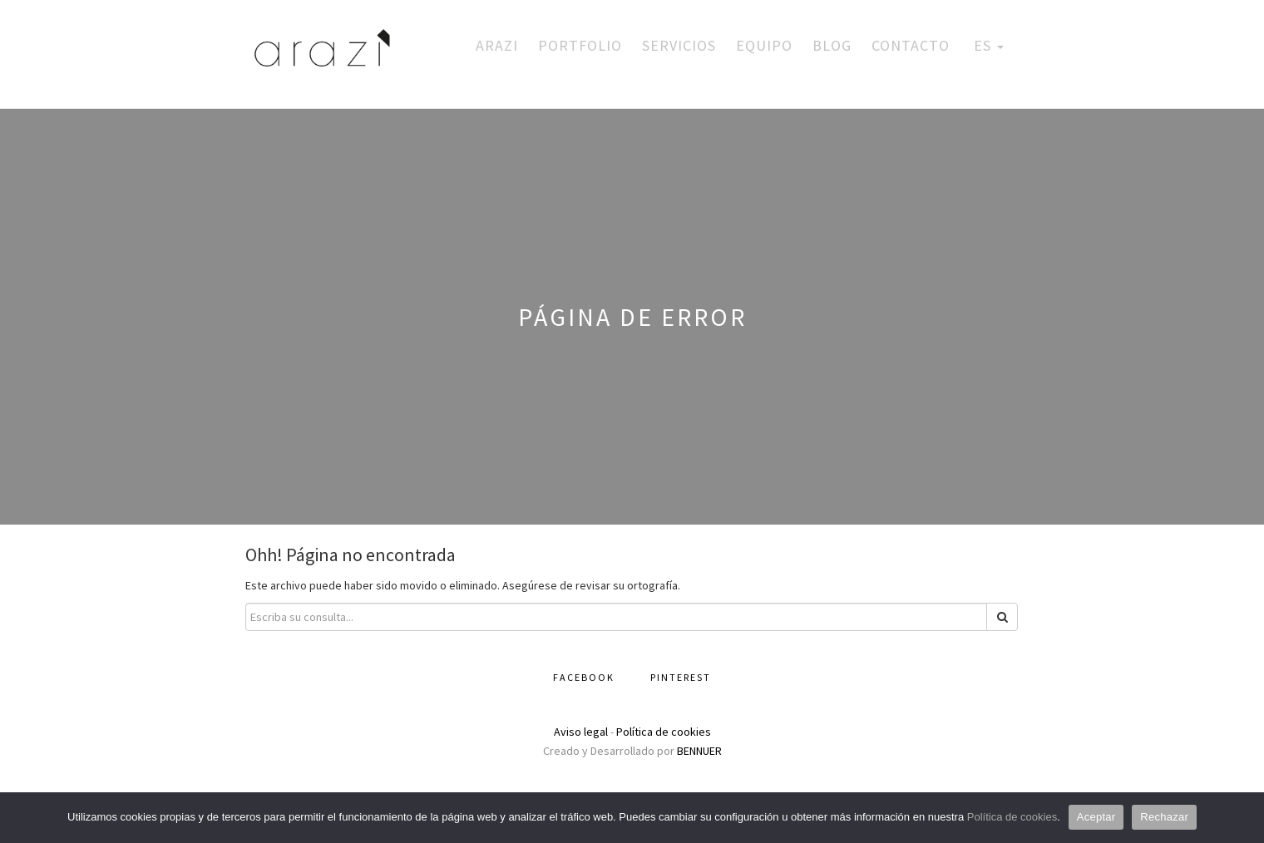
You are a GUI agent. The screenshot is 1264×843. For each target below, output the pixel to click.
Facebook (584, 677)
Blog (832, 45)
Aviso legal (581, 731)
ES (987, 45)
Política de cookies (663, 731)
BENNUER (699, 750)
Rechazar (1164, 817)
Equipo (764, 45)
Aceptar (1096, 817)
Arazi (497, 45)
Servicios (679, 45)
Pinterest (680, 677)
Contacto (910, 45)
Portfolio (580, 45)
